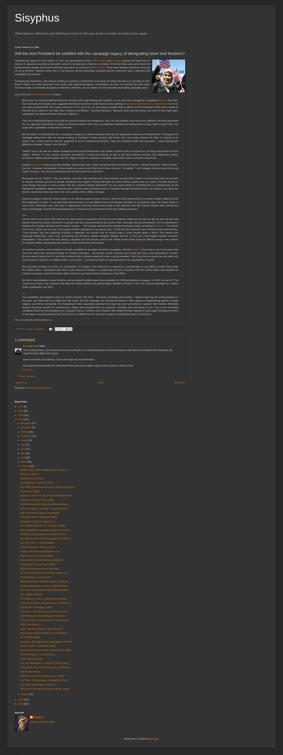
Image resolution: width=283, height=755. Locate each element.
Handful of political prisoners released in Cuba (42, 534)
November (26, 427)
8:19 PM (27, 370)
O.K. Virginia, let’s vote (31, 594)
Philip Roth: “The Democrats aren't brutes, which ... (45, 611)
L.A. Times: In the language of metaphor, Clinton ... (45, 680)
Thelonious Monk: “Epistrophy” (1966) (38, 517)
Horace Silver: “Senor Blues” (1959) (37, 564)
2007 (21, 699)
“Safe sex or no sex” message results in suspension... (46, 603)
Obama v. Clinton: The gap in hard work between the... (47, 495)
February (25, 466)
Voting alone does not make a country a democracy (45, 667)
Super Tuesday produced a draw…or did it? (41, 629)
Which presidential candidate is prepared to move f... (45, 530)
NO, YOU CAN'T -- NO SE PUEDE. (37, 543)
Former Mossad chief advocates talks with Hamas (44, 504)
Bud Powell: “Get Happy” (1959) (35, 607)
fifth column (99, 67)
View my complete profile (42, 722)
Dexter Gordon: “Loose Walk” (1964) (38, 646)
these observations (41, 94)
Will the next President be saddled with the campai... (45, 689)
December (26, 423)
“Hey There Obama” (30, 624)
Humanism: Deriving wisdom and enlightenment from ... (47, 641)
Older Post (179, 382)
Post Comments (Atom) (39, 388)
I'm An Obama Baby (30, 637)
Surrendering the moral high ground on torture (42, 616)
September (26, 436)
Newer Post (21, 382)
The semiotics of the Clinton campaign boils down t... (46, 538)
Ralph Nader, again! (30, 491)
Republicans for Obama (31, 478)
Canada (116, 60)
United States (99, 60)
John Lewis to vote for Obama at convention (41, 560)
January (25, 694)
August (24, 440)
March (24, 462)
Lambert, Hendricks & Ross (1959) (37, 500)
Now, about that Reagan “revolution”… (39, 684)
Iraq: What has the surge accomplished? (40, 513)
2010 (21, 411)
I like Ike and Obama (30, 671)
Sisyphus (37, 18)
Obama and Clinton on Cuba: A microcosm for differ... (46, 650)
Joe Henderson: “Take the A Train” (36, 482)
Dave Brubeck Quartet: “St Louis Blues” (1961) (43, 525)
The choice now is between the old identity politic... (45, 590)
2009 (21, 415)
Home (101, 382)
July (23, 444)
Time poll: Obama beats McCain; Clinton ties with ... (45, 620)
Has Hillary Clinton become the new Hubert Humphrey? (47, 487)
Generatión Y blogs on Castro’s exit (37, 521)
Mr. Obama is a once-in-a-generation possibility (43, 599)
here (49, 319)
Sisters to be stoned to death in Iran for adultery (43, 633)
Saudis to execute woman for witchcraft (39, 568)
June (23, 449)
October (25, 432)
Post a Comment (27, 376)
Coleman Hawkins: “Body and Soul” (37, 547)
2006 (21, 704)
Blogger (154, 739)
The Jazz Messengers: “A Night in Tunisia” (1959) (44, 663)
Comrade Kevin (31, 346)
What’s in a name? (29, 474)
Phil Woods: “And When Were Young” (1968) (42, 676)
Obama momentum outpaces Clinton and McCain (44, 581)
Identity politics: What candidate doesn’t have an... (44, 470)
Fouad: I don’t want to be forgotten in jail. (40, 551)
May (23, 453)
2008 (21, 419)
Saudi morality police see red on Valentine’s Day (43, 586)
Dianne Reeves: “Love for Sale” (35, 577)
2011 (21, 406)
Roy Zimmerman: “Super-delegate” (37, 556)
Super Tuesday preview (31, 659)
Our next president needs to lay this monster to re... (45, 573)
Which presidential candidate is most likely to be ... (44, 508)
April (23, 457)
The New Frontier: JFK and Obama (37, 654)
